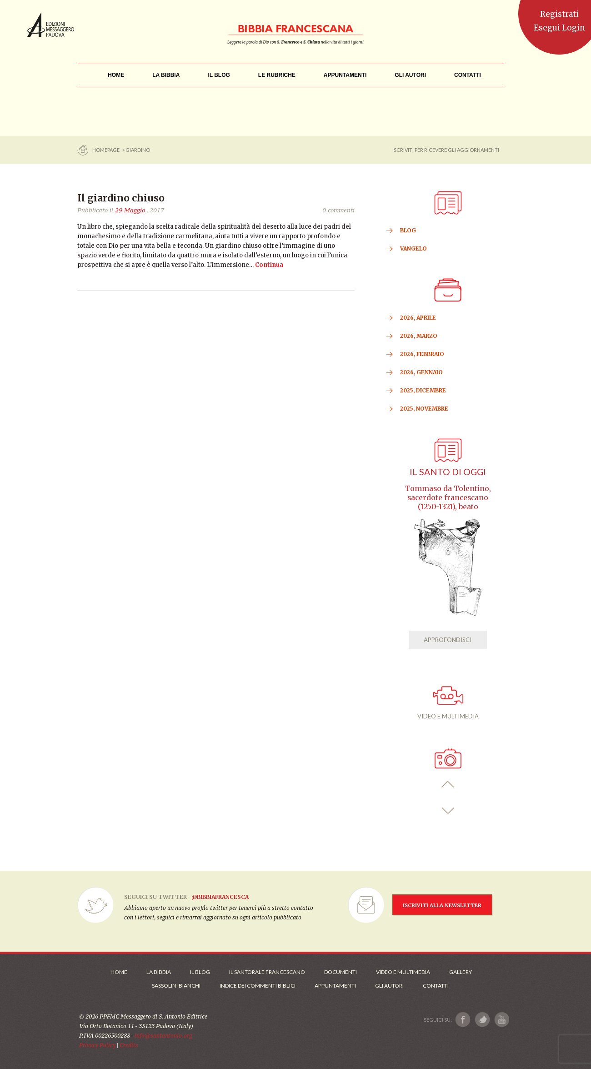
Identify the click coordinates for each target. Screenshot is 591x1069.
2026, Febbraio (422, 354)
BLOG (408, 230)
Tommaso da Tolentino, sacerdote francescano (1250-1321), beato (448, 497)
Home (118, 972)
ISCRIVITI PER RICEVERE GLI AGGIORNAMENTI (445, 150)
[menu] (277, 75)
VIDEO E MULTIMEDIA (448, 703)
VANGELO (413, 248)
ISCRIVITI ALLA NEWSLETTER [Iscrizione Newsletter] (442, 905)
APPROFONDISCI (447, 639)
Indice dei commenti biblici (258, 985)
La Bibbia (158, 972)
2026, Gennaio (421, 372)
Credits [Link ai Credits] (129, 1045)
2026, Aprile (418, 317)
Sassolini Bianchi (176, 985)
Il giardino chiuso (121, 198)
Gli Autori (389, 985)
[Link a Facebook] (463, 1020)
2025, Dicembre (423, 390)
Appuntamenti (335, 985)
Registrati (559, 14)
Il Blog (200, 972)
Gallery (460, 972)
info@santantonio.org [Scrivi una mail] (163, 1035)
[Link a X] (482, 1020)
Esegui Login (559, 28)
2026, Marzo (418, 335)
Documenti (340, 972)
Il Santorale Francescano (267, 972)
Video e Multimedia (403, 972)
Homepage (106, 150)
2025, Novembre (424, 408)
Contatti (436, 985)
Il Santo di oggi (448, 472)
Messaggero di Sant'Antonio (50, 24)
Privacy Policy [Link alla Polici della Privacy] (97, 1045)
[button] (448, 784)
